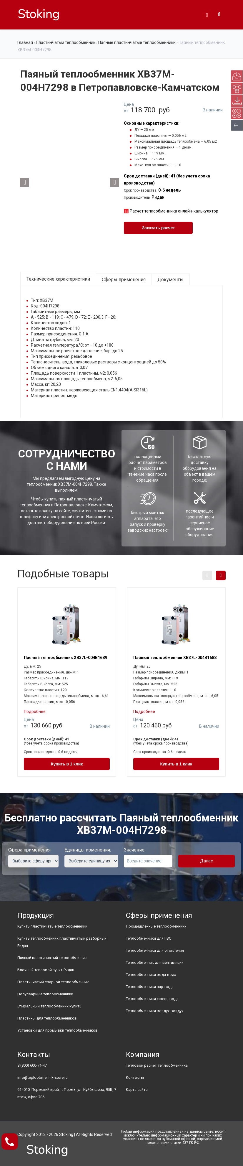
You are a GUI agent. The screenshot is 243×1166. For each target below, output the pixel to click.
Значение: (134, 850)
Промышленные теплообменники (156, 926)
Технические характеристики (58, 279)
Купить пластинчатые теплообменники (52, 926)
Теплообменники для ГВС (148, 938)
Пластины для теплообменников (47, 1018)
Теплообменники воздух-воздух (154, 1011)
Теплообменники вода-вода (151, 974)
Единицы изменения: (87, 850)
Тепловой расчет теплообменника (157, 1065)
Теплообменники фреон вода (152, 999)
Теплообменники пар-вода (150, 986)
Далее (206, 861)
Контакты (135, 1077)
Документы (170, 279)
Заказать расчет (158, 227)
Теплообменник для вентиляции (155, 962)
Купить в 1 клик (67, 764)
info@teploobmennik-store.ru (42, 1077)
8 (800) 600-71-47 (32, 1065)
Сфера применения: (29, 850)
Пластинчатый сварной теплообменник (53, 982)
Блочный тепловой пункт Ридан (45, 970)
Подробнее (35, 711)
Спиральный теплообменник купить (49, 1006)
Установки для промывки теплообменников (57, 1030)
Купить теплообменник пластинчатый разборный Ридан (61, 942)
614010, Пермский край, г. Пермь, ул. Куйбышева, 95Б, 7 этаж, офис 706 (66, 1093)
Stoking (66, 1134)
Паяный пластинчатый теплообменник (52, 958)
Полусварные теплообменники (45, 994)
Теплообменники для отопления (155, 950)
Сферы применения (124, 279)
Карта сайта (137, 1089)
